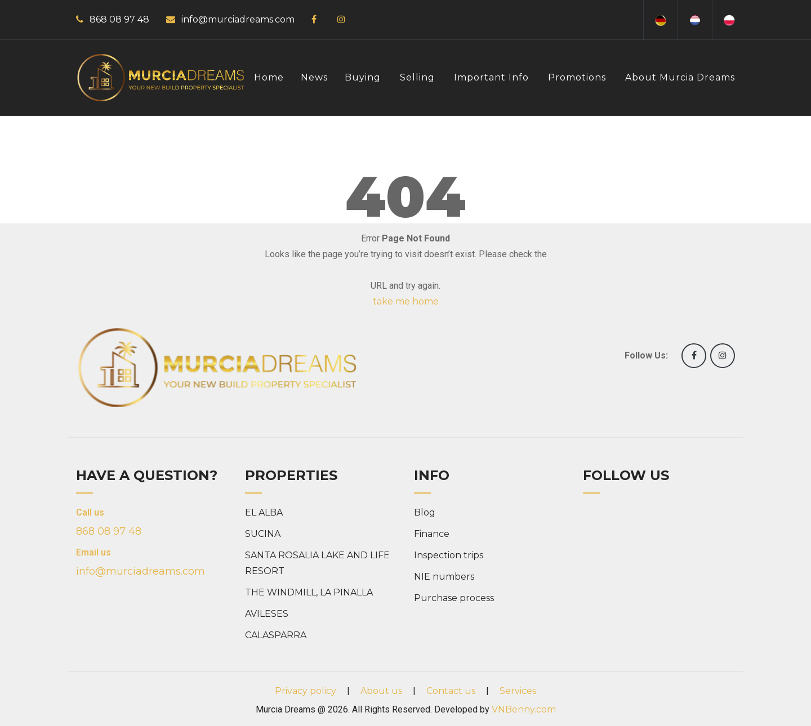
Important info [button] (491, 77)
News (314, 77)
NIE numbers (444, 576)
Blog (424, 512)
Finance (431, 533)
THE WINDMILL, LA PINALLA (309, 592)
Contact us (450, 690)
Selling (417, 77)
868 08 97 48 (119, 19)
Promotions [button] (577, 77)
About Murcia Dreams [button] (680, 77)
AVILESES (266, 613)
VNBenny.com (524, 709)
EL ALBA (264, 512)
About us (381, 690)
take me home (406, 301)
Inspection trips (448, 555)
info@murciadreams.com (238, 19)
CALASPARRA (275, 635)
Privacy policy (305, 690)
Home (269, 77)
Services (518, 690)
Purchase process (454, 598)
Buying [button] (363, 77)
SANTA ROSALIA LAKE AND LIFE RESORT (317, 563)
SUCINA (262, 533)
